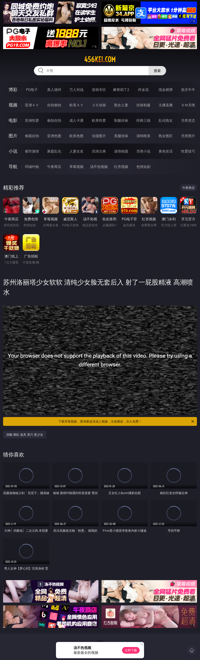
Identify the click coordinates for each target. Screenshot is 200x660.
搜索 (157, 70)
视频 (13, 105)
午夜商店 (54, 166)
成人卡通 (76, 120)
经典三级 (143, 120)
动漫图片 (99, 135)
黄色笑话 (166, 151)
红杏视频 (121, 166)
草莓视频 (76, 166)
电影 (13, 120)
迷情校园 (121, 151)
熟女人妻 (121, 105)
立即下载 (131, 650)
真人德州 (54, 89)
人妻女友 (76, 151)
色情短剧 (143, 166)
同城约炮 (32, 166)
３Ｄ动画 (99, 105)
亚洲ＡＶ (32, 105)
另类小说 (143, 151)
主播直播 (166, 105)
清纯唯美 (143, 135)
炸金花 (143, 89)
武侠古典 (99, 151)
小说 (13, 151)
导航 (13, 166)
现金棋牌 (166, 89)
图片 (13, 136)
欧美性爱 (99, 120)
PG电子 (32, 89)
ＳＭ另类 (188, 105)
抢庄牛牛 (188, 89)
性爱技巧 (188, 151)
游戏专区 (99, 89)
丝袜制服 (143, 105)
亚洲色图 (54, 135)
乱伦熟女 (166, 120)
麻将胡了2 (121, 89)
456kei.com (100, 59)
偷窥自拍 (32, 135)
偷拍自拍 (54, 120)
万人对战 (76, 89)
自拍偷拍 (54, 105)
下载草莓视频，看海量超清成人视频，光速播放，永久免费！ (126, 421)
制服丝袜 (121, 120)
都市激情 (32, 151)
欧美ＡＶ (76, 105)
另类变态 (188, 120)
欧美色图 (76, 135)
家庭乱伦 (54, 151)
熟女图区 (166, 135)
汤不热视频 (99, 166)
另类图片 (188, 135)
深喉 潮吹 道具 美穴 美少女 (24, 434)
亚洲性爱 (32, 120)
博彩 (13, 89)
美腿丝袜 (121, 135)
